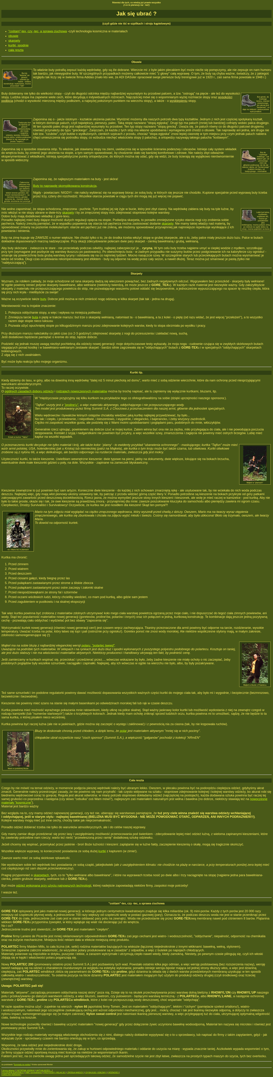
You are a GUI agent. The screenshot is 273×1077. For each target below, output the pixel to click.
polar (123, 731)
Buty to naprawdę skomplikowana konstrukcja (64, 186)
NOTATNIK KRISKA (25, 1070)
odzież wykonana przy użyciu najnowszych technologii (53, 885)
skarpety (14, 40)
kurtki (102, 851)
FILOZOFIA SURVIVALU (13, 1072)
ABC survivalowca (34, 1072)
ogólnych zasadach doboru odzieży (29, 391)
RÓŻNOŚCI (113, 1072)
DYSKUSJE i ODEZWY (95, 1072)
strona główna (8, 1070)
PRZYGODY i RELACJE (54, 1072)
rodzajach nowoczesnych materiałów (81, 391)
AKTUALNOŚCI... (44, 1070)
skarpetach (41, 875)
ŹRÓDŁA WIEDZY (75, 1072)
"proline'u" (71, 405)
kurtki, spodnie (18, 45)
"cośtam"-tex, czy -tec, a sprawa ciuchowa (37, 31)
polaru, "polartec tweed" (98, 645)
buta (35, 317)
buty (43, 299)
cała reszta (16, 50)
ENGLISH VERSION (11, 1075)
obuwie (13, 36)
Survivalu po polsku (22, 1064)
